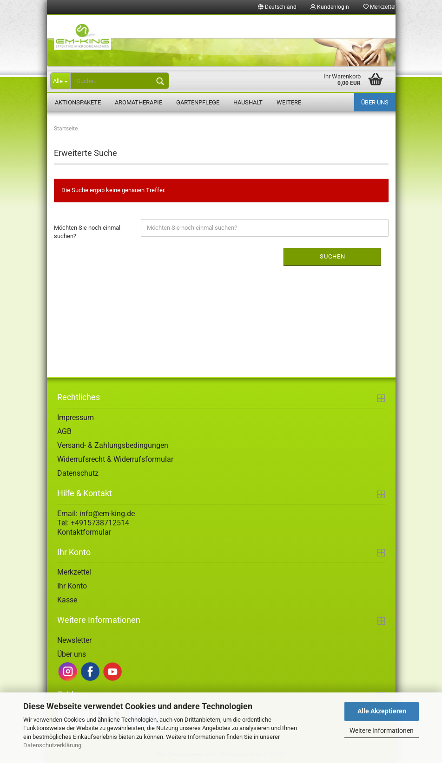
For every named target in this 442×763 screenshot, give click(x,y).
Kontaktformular (84, 532)
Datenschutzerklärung (52, 745)
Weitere (289, 102)
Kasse (67, 599)
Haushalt (248, 102)
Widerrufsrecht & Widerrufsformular (115, 459)
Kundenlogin (329, 7)
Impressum (75, 417)
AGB (64, 431)
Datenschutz (78, 473)
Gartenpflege (197, 102)
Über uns (375, 102)
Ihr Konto (72, 586)
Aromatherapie (138, 102)
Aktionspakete (78, 102)
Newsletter (74, 640)
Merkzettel (379, 7)
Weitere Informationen (382, 730)
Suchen (332, 256)
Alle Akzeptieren (381, 711)
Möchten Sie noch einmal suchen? (87, 232)
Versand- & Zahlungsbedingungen (112, 445)
